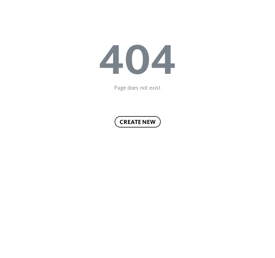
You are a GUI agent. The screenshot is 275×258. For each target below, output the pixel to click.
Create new (138, 121)
